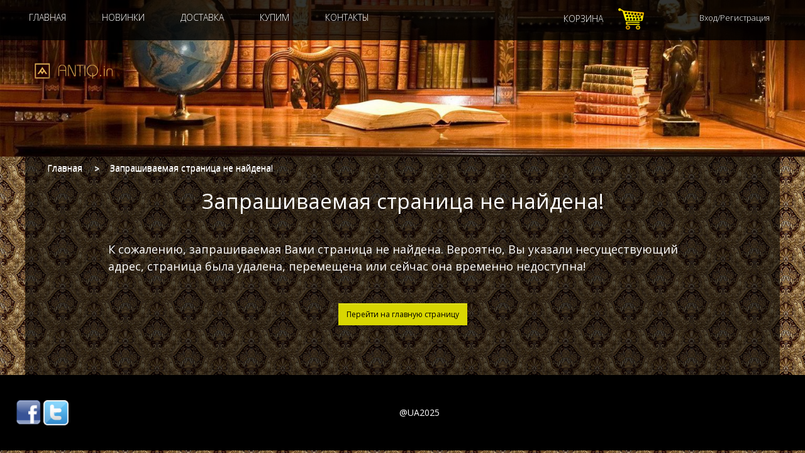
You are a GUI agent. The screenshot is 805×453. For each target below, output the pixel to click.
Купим (274, 17)
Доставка (202, 17)
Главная (47, 17)
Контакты (347, 17)
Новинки (123, 17)
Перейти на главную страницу (403, 314)
